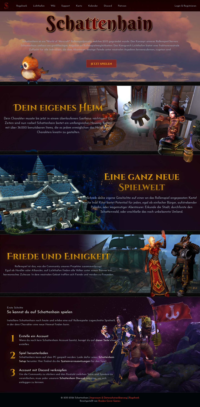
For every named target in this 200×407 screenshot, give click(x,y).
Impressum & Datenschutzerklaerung (108, 398)
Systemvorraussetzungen (75, 361)
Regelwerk (134, 398)
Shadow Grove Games (109, 401)
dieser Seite (102, 340)
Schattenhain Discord (72, 378)
